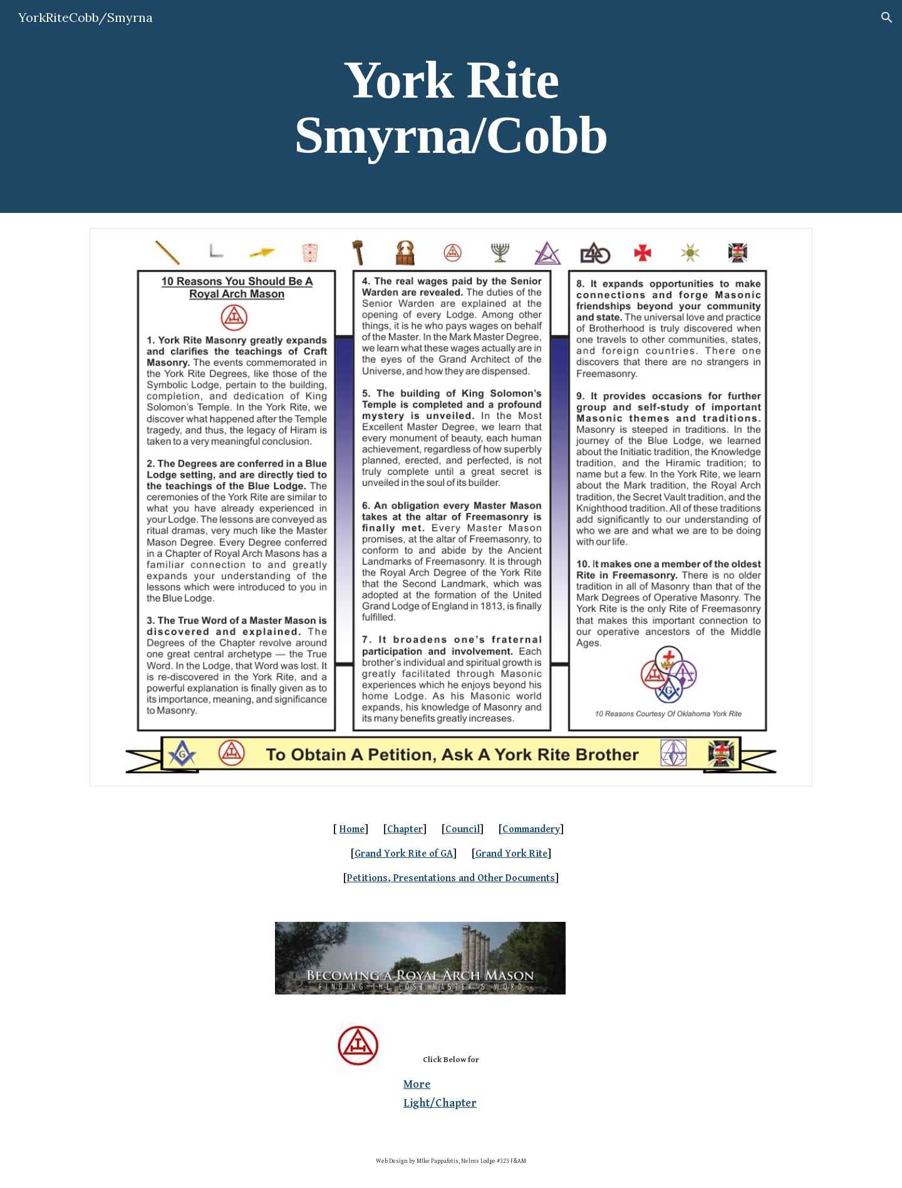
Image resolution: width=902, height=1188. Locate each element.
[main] (451, 106)
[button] (887, 18)
